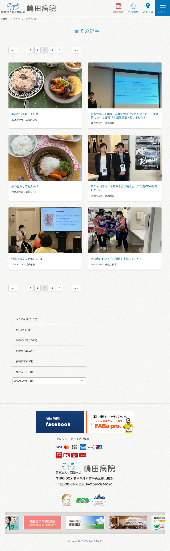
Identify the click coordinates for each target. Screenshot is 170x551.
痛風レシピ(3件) (25, 371)
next (76, 50)
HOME (4, 19)
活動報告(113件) (25, 350)
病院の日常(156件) (26, 340)
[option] (42, 523)
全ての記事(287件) (26, 319)
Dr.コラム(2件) (24, 329)
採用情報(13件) (24, 361)
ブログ (16, 19)
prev (13, 50)
